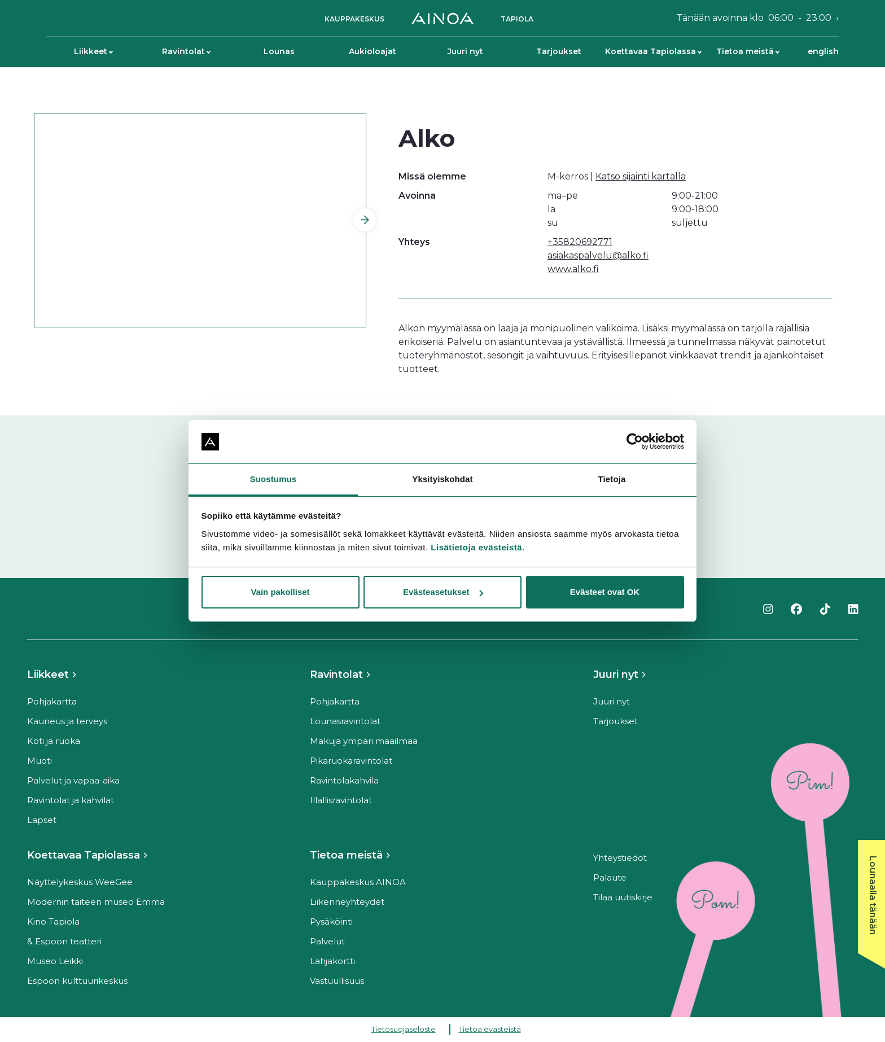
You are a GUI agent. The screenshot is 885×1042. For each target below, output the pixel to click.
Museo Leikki (55, 961)
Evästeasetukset (443, 592)
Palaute (609, 877)
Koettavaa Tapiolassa (653, 51)
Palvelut (327, 941)
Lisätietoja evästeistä (476, 547)
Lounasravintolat (345, 721)
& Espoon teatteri (64, 941)
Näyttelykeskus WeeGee (80, 882)
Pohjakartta (52, 701)
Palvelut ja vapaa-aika (73, 780)
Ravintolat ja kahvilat (70, 800)
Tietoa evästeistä (490, 1029)
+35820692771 (579, 242)
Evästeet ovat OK (604, 592)
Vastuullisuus (337, 980)
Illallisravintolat (341, 800)
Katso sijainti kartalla (640, 176)
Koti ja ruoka (53, 740)
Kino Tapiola (53, 921)
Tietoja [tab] (612, 479)
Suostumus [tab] (273, 479)
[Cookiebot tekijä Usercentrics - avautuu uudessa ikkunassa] (634, 442)
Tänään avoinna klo (753, 18)
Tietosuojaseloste (403, 1029)
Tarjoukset (558, 51)
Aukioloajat (372, 51)
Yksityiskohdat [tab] (442, 479)
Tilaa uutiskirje (622, 897)
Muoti (39, 760)
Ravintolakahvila (344, 780)
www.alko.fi (573, 269)
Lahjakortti (332, 961)
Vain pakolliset (280, 592)
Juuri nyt (465, 51)
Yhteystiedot (620, 857)
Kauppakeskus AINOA (358, 882)
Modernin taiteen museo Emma (96, 901)
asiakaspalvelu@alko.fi (598, 255)
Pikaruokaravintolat (351, 760)
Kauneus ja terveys (67, 721)
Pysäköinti (331, 921)
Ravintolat (186, 51)
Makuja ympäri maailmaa (364, 740)
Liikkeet (93, 51)
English (823, 51)
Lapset (41, 820)
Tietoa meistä (747, 51)
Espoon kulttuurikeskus (77, 980)
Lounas (279, 51)
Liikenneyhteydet (347, 901)
